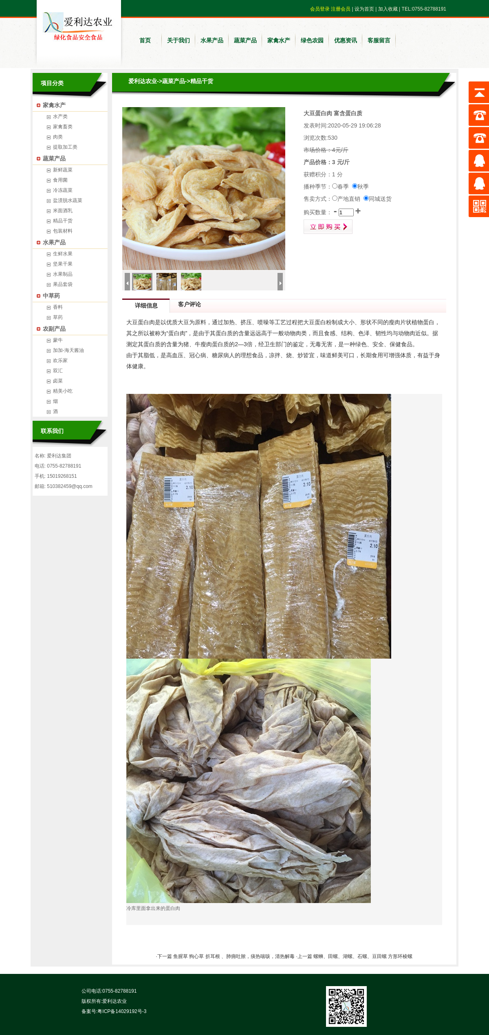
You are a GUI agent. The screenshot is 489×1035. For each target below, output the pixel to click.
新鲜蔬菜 (63, 170)
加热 (229, 322)
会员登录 (320, 9)
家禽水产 (278, 40)
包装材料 (63, 231)
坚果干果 (63, 264)
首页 (145, 40)
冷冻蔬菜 (63, 190)
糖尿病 (220, 355)
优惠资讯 (345, 40)
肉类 (58, 137)
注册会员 (340, 9)
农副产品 (54, 328)
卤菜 (58, 381)
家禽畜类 (63, 127)
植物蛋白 (423, 322)
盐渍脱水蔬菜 (67, 200)
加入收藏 (388, 9)
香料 (58, 307)
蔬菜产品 (245, 40)
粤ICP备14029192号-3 (121, 1011)
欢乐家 (60, 360)
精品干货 (63, 221)
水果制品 (63, 274)
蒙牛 (58, 340)
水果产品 (211, 40)
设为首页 (364, 9)
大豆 (183, 322)
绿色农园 (312, 40)
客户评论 (189, 304)
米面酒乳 (63, 210)
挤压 (246, 322)
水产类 (60, 116)
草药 (58, 317)
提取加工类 (65, 147)
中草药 (51, 295)
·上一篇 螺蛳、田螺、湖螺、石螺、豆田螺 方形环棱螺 (354, 956)
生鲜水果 (63, 254)
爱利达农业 (142, 81)
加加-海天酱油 (68, 350)
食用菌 (60, 180)
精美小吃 (63, 391)
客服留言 (379, 40)
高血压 (174, 355)
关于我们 (178, 40)
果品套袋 (63, 284)
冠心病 (197, 355)
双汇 (58, 371)
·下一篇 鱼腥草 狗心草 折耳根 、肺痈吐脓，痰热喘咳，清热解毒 (226, 956)
